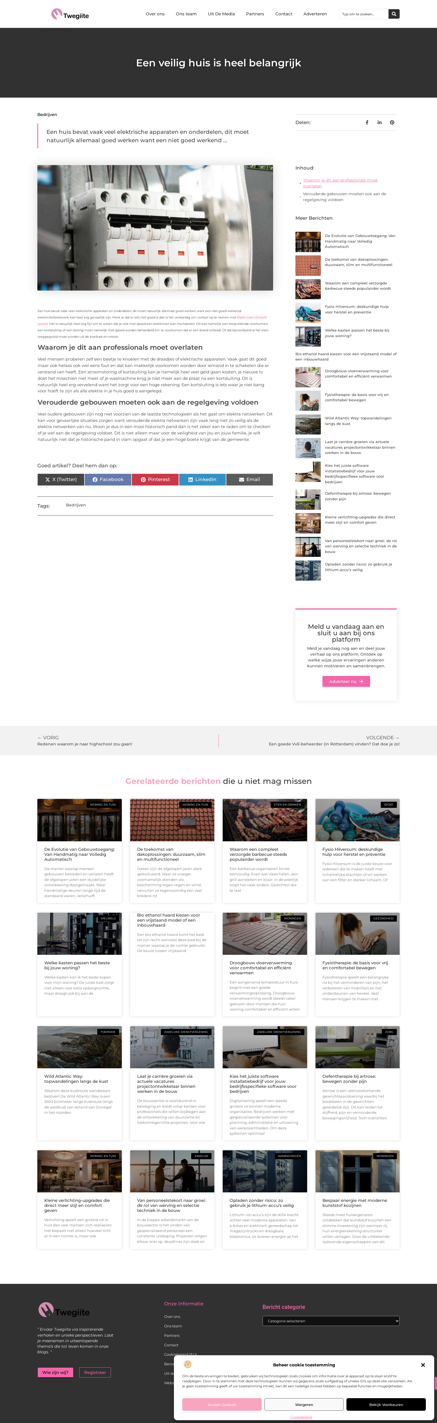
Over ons (155, 13)
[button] (423, 1365)
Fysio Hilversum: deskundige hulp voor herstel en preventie (353, 852)
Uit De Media (221, 13)
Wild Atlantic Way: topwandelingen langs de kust (76, 1079)
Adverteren (315, 13)
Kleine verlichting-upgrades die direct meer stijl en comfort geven (77, 1205)
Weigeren (304, 1404)
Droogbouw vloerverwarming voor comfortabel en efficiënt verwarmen (261, 967)
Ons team (186, 13)
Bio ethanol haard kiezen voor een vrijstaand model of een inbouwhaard (168, 920)
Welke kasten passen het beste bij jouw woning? (77, 965)
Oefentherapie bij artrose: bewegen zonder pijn (349, 1079)
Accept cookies (222, 1404)
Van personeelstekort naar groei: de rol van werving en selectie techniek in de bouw (361, 546)
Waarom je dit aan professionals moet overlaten (340, 183)
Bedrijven (47, 114)
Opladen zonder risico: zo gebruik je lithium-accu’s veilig (262, 1203)
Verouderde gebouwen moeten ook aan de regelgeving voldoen (344, 196)
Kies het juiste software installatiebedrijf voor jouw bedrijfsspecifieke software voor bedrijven (263, 1084)
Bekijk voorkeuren (386, 1404)
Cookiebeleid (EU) (180, 1354)
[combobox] (364, 14)
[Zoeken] (394, 14)
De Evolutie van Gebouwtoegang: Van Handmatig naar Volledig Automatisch (360, 241)
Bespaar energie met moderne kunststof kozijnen (354, 1203)
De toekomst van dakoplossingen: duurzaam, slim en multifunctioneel (171, 854)
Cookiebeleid (301, 1417)
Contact (283, 13)
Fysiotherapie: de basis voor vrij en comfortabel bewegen (355, 965)
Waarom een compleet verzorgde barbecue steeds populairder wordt (258, 854)
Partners (255, 13)
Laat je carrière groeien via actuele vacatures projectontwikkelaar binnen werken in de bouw (360, 447)
